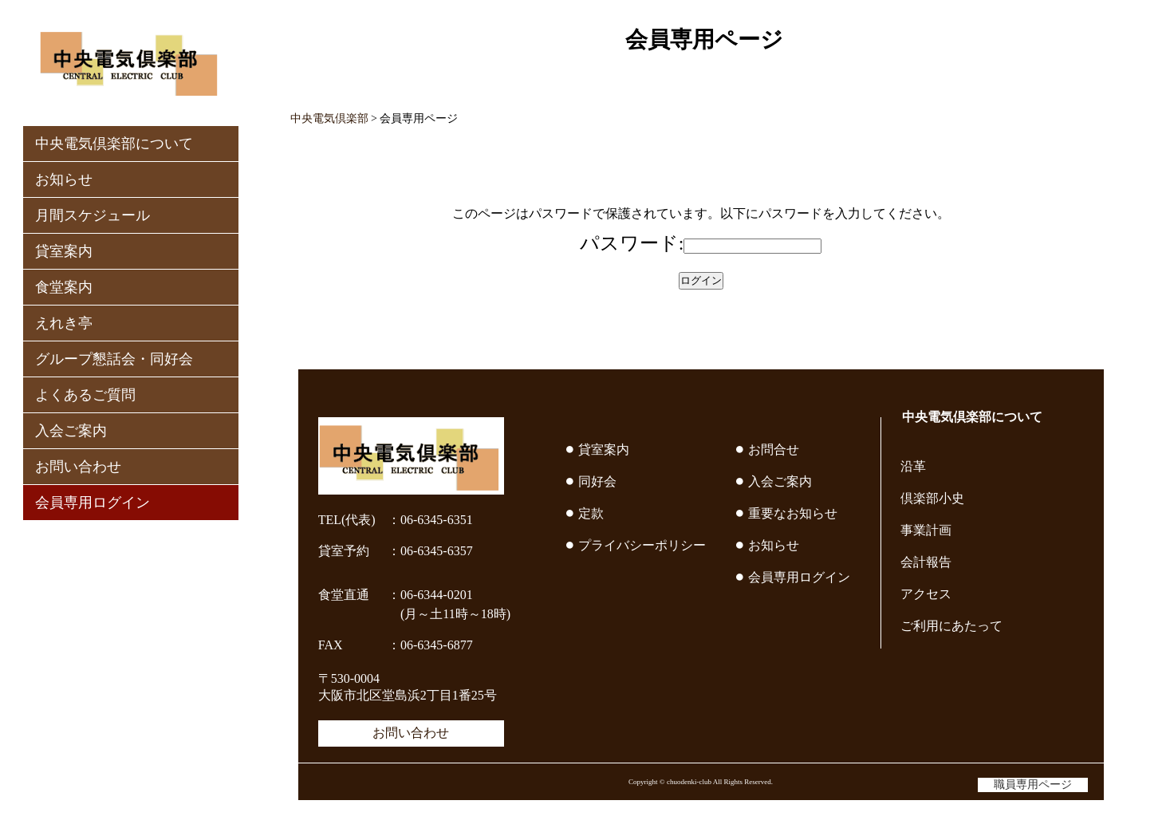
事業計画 (925, 530)
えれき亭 (64, 323)
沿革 (913, 466)
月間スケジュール (92, 215)
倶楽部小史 (932, 498)
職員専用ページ (1033, 785)
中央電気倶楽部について (114, 144)
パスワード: (632, 243)
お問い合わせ (78, 467)
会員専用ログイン (92, 503)
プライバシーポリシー (642, 545)
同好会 (597, 481)
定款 (591, 513)
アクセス (925, 594)
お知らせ (64, 179)
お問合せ (773, 449)
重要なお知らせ (792, 513)
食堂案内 (64, 287)
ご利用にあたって (951, 626)
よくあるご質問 (85, 395)
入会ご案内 (71, 431)
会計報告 (925, 562)
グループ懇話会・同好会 (114, 359)
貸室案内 (64, 251)
